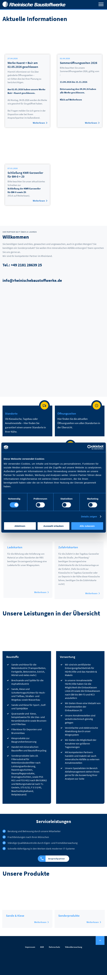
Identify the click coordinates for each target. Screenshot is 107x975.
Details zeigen (89, 516)
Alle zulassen (87, 526)
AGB (42, 947)
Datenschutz (54, 947)
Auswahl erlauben (53, 526)
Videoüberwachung (73, 947)
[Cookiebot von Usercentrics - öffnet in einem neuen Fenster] (89, 447)
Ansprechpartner (51, 859)
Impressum (30, 947)
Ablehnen (19, 526)
